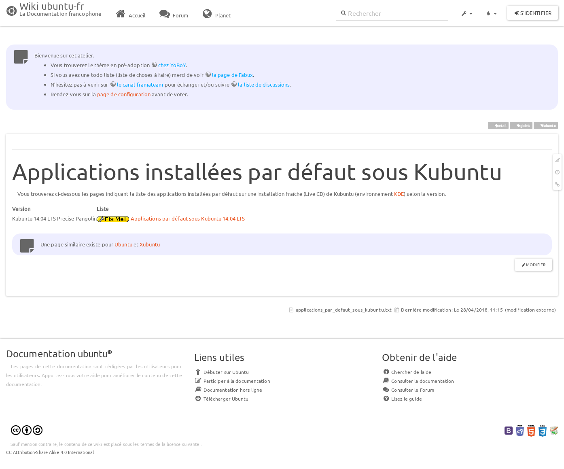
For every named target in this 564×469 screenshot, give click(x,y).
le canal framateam (140, 84)
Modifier (535, 264)
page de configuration (124, 94)
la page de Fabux (232, 74)
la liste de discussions (264, 84)
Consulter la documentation (418, 381)
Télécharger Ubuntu (221, 398)
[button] (466, 9)
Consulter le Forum (408, 389)
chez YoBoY (172, 65)
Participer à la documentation (232, 381)
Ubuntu (123, 244)
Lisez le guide (402, 398)
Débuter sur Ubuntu (221, 372)
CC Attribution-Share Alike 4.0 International (50, 452)
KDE (399, 193)
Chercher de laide (406, 372)
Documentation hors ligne (228, 389)
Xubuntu (150, 244)
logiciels (521, 125)
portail (498, 125)
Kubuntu (546, 125)
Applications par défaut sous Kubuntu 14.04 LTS (188, 218)
